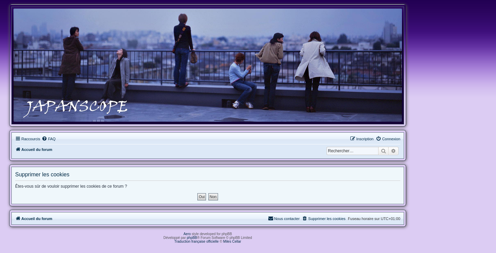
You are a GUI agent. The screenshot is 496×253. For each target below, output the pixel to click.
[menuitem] (48, 139)
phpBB (192, 238)
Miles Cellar (232, 241)
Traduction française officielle (196, 241)
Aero (187, 234)
